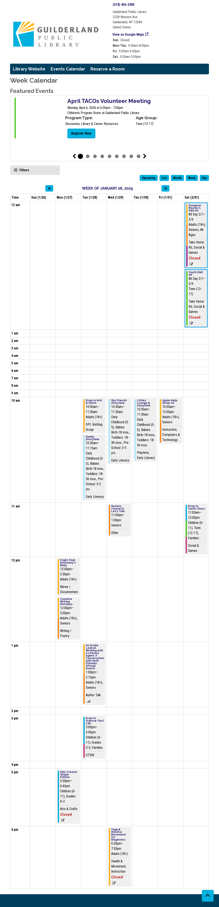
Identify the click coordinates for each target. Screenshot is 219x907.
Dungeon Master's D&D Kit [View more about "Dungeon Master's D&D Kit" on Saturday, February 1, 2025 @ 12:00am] (195, 208)
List (164, 178)
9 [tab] (138, 156)
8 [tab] (131, 156)
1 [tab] (80, 156)
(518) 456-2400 (123, 5)
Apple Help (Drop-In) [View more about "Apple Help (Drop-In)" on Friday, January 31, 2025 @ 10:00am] (169, 401)
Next (144, 156)
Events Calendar (68, 69)
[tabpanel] (109, 119)
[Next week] (165, 188)
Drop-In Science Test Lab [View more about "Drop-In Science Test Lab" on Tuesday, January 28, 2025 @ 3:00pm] (95, 721)
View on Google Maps (128, 34)
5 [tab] (109, 156)
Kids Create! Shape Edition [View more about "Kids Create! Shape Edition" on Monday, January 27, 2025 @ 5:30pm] (68, 774)
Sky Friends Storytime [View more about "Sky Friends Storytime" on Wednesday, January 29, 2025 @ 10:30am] (119, 401)
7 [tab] (124, 156)
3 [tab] (95, 156)
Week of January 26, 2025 (107, 188)
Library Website (29, 69)
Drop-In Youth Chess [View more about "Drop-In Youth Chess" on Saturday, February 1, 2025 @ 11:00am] (196, 507)
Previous (74, 156)
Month (177, 178)
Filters (23, 170)
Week (191, 178)
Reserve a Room (107, 69)
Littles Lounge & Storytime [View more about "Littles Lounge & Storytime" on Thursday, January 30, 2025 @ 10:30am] (143, 403)
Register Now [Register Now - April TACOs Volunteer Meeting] (81, 133)
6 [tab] (116, 156)
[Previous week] (49, 188)
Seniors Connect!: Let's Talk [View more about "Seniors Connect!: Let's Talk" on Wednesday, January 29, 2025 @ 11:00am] (118, 509)
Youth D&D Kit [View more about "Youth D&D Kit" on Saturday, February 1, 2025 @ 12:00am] (196, 273)
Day (204, 178)
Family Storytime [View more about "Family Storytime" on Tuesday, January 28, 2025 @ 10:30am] (92, 438)
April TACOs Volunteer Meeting (109, 101)
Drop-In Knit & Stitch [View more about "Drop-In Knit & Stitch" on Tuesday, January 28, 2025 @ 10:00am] (94, 401)
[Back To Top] (208, 896)
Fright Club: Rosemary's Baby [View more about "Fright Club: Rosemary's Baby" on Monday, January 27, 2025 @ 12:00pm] (68, 563)
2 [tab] (87, 156)
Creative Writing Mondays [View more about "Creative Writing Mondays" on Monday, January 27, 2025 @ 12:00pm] (66, 601)
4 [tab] (102, 156)
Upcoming (148, 178)
